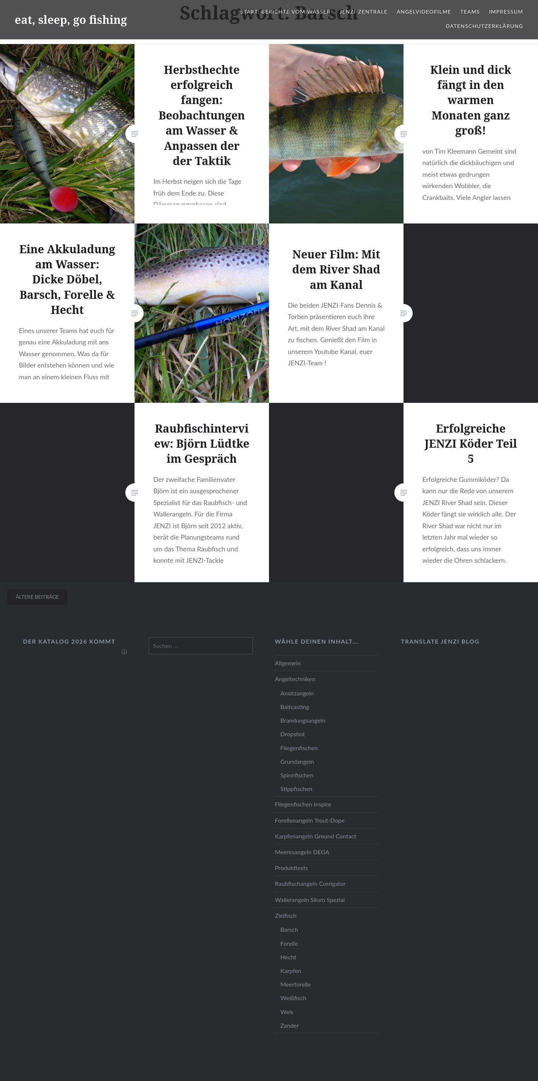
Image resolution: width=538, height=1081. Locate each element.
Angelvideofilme (424, 11)
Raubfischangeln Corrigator (310, 883)
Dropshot (292, 733)
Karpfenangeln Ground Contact (315, 836)
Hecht (288, 956)
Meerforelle (295, 984)
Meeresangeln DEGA (302, 851)
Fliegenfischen (299, 747)
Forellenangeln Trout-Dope (310, 820)
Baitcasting (294, 706)
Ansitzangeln (297, 693)
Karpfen (290, 970)
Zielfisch (286, 915)
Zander (289, 1025)
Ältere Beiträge (37, 597)
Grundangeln (297, 761)
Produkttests (291, 867)
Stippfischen (296, 788)
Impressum (506, 11)
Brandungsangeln (302, 720)
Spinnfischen (296, 775)
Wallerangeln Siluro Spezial (310, 899)
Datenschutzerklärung (484, 26)
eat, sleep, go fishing (71, 19)
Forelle (289, 943)
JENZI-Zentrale (364, 11)
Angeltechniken (295, 678)
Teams (470, 11)
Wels (286, 1011)
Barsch (289, 929)
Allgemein (288, 662)
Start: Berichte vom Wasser (285, 11)
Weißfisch (293, 997)
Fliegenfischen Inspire (303, 804)
